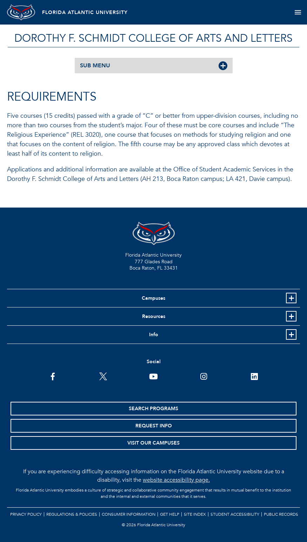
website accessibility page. (176, 480)
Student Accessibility (235, 514)
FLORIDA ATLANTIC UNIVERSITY (85, 12)
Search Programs (153, 408)
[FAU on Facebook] (52, 375)
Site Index (195, 514)
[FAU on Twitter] (103, 375)
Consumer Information (128, 514)
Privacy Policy (26, 514)
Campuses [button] (153, 298)
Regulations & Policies (71, 514)
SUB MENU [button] (95, 65)
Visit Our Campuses (153, 443)
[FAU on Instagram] (203, 375)
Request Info (153, 425)
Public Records (281, 514)
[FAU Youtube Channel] (153, 375)
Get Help (169, 514)
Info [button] (153, 334)
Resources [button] (153, 316)
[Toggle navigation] (297, 12)
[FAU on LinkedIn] (254, 375)
